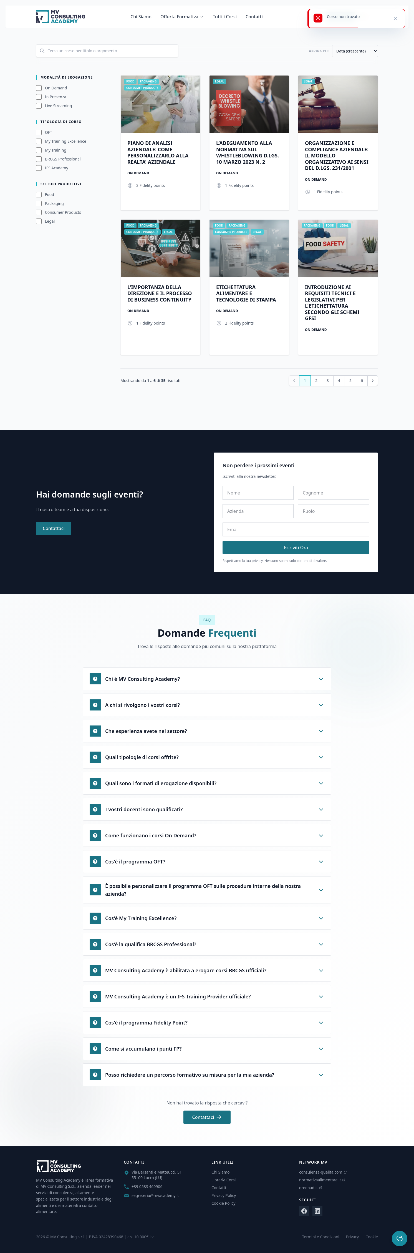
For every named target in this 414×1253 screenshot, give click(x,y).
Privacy (352, 1236)
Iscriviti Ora (296, 547)
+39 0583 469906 (147, 1186)
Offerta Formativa (182, 17)
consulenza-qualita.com (323, 1172)
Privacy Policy (223, 1195)
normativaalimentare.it (322, 1179)
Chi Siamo (141, 17)
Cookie (371, 1236)
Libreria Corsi (223, 1179)
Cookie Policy (223, 1203)
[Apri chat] (399, 1238)
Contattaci (54, 528)
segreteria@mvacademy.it (155, 1195)
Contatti (254, 17)
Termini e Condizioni (320, 1236)
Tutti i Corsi (225, 17)
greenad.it (310, 1187)
